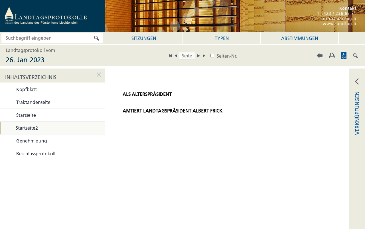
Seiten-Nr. (227, 56)
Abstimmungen (299, 38)
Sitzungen (143, 38)
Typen (222, 38)
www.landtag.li (339, 23)
